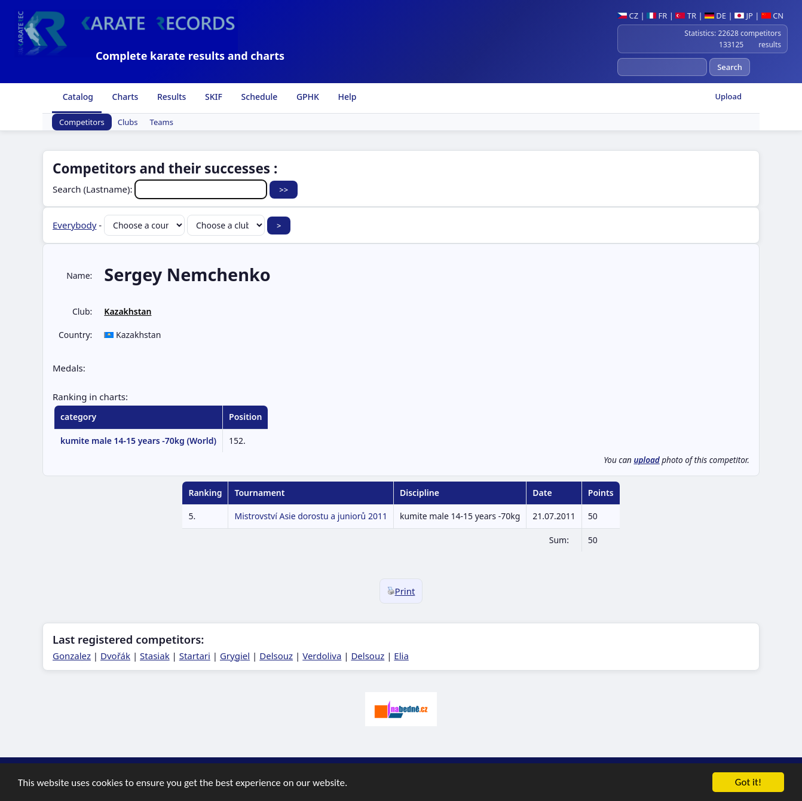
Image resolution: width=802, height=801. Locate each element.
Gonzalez (72, 656)
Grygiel (235, 656)
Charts (124, 96)
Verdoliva (321, 656)
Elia (401, 656)
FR (657, 15)
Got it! (748, 782)
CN (772, 15)
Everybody (74, 225)
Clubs (128, 122)
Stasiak (155, 656)
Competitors (82, 122)
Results (170, 96)
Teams (161, 122)
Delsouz (276, 656)
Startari (194, 656)
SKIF (212, 96)
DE (715, 15)
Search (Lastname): (161, 189)
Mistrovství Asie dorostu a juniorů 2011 (310, 516)
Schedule (258, 96)
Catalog (76, 96)
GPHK (306, 96)
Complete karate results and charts (190, 55)
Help (346, 96)
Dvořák (115, 656)
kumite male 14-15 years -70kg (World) (138, 440)
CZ (627, 15)
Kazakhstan (127, 311)
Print (401, 591)
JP (743, 15)
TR (685, 15)
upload (646, 460)
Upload (728, 96)
